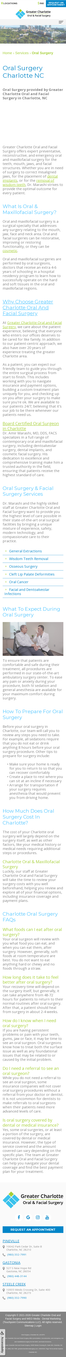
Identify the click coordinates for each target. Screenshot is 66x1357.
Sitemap (28, 1325)
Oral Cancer (19, 582)
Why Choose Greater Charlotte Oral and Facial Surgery (28, 307)
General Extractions (25, 551)
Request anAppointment (56, 3)
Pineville (11, 1247)
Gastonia (11, 1268)
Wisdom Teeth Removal (28, 558)
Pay (41, 3)
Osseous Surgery (23, 566)
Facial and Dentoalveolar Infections (26, 591)
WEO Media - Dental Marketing (44, 1318)
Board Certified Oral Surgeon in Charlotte (31, 425)
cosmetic (10, 250)
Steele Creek (14, 1290)
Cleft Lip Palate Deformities (32, 574)
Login (39, 1325)
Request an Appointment (33, 1229)
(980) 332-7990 (17, 1303)
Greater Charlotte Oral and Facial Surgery (32, 324)
